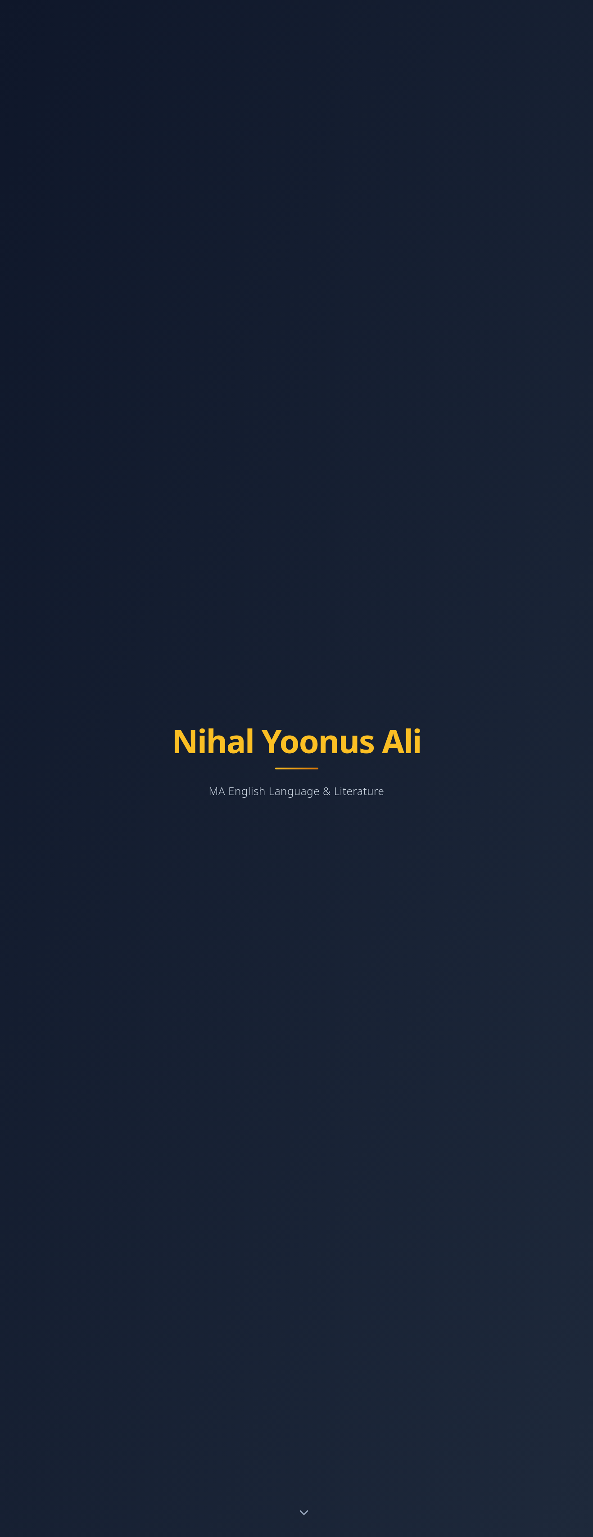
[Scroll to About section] (304, 1514)
